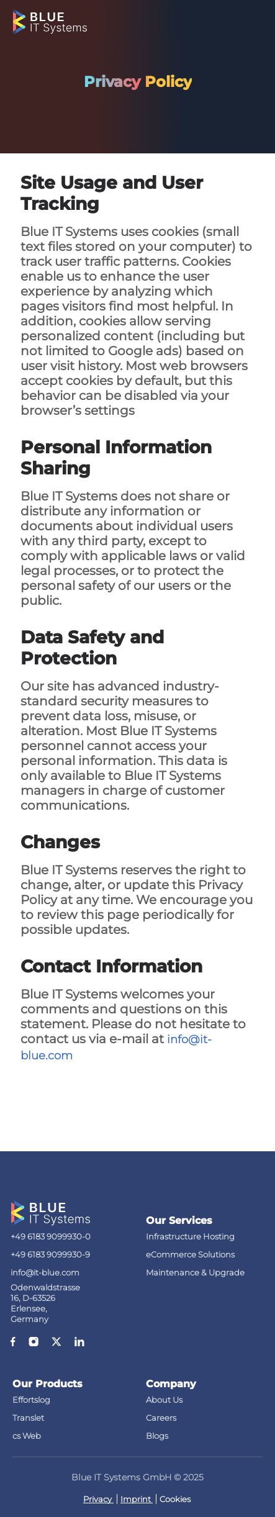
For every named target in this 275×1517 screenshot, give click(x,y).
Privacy (98, 1499)
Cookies (175, 1499)
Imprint (136, 1499)
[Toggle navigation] (255, 18)
